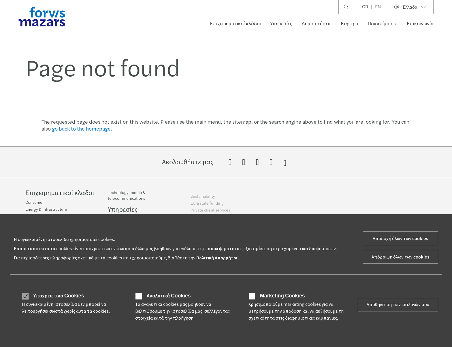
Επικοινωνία (420, 23)
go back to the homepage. (82, 129)
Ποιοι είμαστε (383, 23)
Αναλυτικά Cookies (169, 296)
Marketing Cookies (282, 296)
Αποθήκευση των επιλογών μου (398, 304)
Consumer (34, 206)
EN (378, 7)
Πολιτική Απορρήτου (217, 258)
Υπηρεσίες (281, 23)
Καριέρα (349, 23)
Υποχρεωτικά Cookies (58, 296)
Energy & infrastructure (46, 213)
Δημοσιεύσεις (317, 23)
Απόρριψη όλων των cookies (400, 257)
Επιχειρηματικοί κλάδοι (235, 23)
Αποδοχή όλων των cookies (400, 238)
